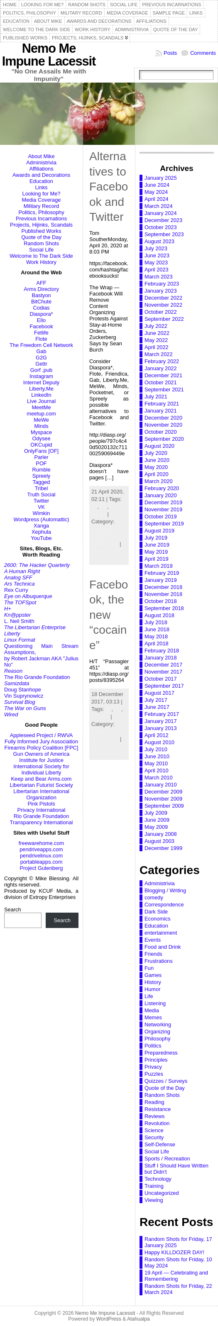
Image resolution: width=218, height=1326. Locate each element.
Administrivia (41, 162)
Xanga (41, 526)
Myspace (41, 432)
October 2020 (161, 432)
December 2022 (163, 298)
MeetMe (41, 407)
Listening (155, 1003)
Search (12, 909)
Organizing (157, 1031)
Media (152, 1010)
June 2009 (157, 820)
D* (94, 506)
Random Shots (41, 243)
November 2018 (163, 594)
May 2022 (156, 340)
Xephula (41, 532)
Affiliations (41, 169)
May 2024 (156, 192)
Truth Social (41, 494)
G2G (41, 357)
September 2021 (164, 389)
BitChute (41, 301)
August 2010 (159, 742)
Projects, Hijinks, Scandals (41, 225)
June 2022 (157, 333)
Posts (170, 53)
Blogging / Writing (165, 890)
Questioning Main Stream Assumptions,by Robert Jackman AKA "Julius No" (41, 655)
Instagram (41, 376)
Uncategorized (162, 1193)
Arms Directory (41, 289)
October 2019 (161, 516)
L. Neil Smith (19, 621)
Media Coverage (41, 200)
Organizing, (104, 536)
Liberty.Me (41, 389)
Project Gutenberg (41, 868)
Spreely (41, 476)
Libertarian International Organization (41, 794)
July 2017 (156, 700)
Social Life (41, 250)
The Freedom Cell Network (41, 345)
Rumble (41, 469)
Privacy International (41, 810)
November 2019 (163, 509)
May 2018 (156, 636)
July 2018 (156, 622)
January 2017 (161, 721)
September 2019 (164, 523)
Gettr (41, 364)
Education (41, 181)
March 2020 (159, 481)
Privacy (153, 1067)
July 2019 (156, 538)
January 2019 (161, 580)
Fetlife (41, 333)
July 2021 (156, 396)
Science (154, 1130)
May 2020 (156, 467)
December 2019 (163, 502)
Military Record (41, 206)
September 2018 (164, 608)
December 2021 (163, 375)
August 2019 (159, 530)
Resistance (158, 1109)
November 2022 (163, 305)
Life (114, 739)
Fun (149, 968)
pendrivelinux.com (41, 855)
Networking (158, 1024)
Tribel (41, 488)
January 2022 (161, 368)
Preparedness (161, 1053)
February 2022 (162, 361)
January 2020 (161, 495)
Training (154, 1186)
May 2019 (156, 552)
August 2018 (159, 615)
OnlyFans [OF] (41, 451)
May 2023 (156, 262)
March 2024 (159, 206)
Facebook (41, 326)
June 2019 (157, 545)
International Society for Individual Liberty (41, 769)
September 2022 (164, 319)
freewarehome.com (41, 843)
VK (41, 507)
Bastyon (41, 295)
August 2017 (159, 693)
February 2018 (162, 650)
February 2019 (162, 573)
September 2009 (164, 806)
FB (103, 506)
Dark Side (156, 911)
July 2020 (156, 453)
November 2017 (163, 672)
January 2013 (161, 728)
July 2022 (156, 326)
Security (154, 1137)
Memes (153, 1017)
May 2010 (156, 763)
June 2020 (157, 460)
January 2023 (161, 291)
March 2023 (159, 277)
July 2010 (156, 749)
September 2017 (164, 686)
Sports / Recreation (167, 1158)
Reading (154, 1102)
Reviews (154, 1116)
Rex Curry (16, 590)
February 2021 (162, 403)
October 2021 (161, 382)
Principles (156, 1060)
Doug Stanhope (22, 689)
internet (100, 716)
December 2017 (163, 665)
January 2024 (161, 213)
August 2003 (159, 841)
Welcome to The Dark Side (41, 256)
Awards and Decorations (41, 175)
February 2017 (162, 714)
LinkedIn (41, 395)
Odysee (41, 438)
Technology (104, 544)
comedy (154, 897)
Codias (41, 308)
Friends (153, 954)
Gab (41, 351)
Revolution (157, 1123)
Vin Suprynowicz (23, 696)
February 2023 (162, 284)
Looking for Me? (41, 193)
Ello (41, 320)
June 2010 (157, 756)
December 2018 (163, 587)
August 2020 (159, 446)
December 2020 (163, 418)
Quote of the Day (41, 237)
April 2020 (157, 474)
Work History (41, 262)
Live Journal (41, 401)
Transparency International (41, 822)
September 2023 (164, 234)
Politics (153, 1046)
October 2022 (161, 312)
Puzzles (154, 1074)
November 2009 (163, 799)
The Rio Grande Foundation (37, 677)
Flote (41, 339)
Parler (41, 457)
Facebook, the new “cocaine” (108, 615)
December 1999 (163, 848)
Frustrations (159, 961)
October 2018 (161, 601)
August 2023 (159, 241)
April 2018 (157, 643)
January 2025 (161, 178)
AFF (41, 283)
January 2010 (161, 784)
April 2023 (157, 269)
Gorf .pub (41, 370)
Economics (158, 919)
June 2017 (157, 707)
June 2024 (157, 185)
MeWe (41, 420)
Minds (41, 426)
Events (153, 940)
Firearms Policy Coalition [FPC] (41, 748)
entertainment (161, 933)
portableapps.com (41, 862)
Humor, (100, 739)
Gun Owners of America (41, 754)
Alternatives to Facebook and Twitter (108, 186)
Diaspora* (41, 314)
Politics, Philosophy (41, 212)
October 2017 (161, 679)
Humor (152, 989)
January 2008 (161, 834)
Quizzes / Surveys (166, 1081)
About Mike (41, 156)
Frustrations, (106, 731)
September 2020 (164, 439)
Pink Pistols (41, 804)
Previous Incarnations (41, 218)
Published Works (41, 231)
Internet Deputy (41, 382)
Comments (203, 53)
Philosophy (158, 1038)
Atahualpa (138, 1319)
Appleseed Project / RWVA (41, 735)
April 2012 (157, 735)
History (153, 982)
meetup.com (41, 413)
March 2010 (159, 777)
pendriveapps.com (41, 849)
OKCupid (41, 445)
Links (41, 187)
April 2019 (157, 559)
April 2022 (157, 347)
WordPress (108, 1319)
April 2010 (157, 770)
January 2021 (161, 411)
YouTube (41, 538)
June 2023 (157, 255)
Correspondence (164, 904)
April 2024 (157, 199)
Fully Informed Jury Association (41, 741)
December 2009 (163, 792)
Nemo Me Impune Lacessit (49, 54)
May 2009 (156, 827)
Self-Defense (160, 1144)
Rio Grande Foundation (41, 816)
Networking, (105, 529)
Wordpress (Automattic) (41, 519)
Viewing (154, 1200)
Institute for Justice (41, 760)
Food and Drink (163, 947)
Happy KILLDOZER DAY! (174, 1252)
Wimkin (41, 513)
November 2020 (163, 425)
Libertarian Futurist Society (41, 785)
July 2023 (156, 248)
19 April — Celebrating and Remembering (176, 1276)
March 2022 (159, 354)
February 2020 (162, 488)
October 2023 (161, 227)
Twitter (41, 501)
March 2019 (159, 566)
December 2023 (163, 220)
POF (41, 463)
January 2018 (161, 657)
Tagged (41, 482)
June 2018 (157, 629)
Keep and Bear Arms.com (41, 779)
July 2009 (156, 813)
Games (153, 975)
